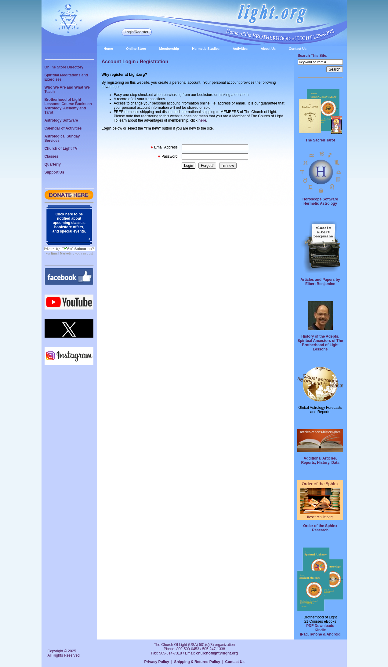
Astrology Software (61, 120)
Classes (51, 156)
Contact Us (297, 48)
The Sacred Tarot (320, 140)
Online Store (136, 48)
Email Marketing (62, 253)
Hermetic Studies (205, 48)
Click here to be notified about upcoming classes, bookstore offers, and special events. (69, 222)
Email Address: (166, 147)
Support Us (54, 172)
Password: (170, 156)
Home (108, 48)
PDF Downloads (320, 626)
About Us (268, 48)
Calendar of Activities (63, 128)
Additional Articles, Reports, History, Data (320, 460)
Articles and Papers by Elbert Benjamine (320, 281)
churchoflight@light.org (217, 653)
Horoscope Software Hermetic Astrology (320, 201)
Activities (240, 48)
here (202, 120)
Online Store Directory (64, 67)
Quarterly (53, 164)
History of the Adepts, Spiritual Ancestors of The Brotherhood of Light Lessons (320, 342)
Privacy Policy (156, 662)
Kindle (320, 630)
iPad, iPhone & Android (320, 634)
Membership (169, 48)
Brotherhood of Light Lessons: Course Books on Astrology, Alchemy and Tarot (68, 106)
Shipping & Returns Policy (197, 662)
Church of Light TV (61, 148)
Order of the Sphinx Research (320, 528)
